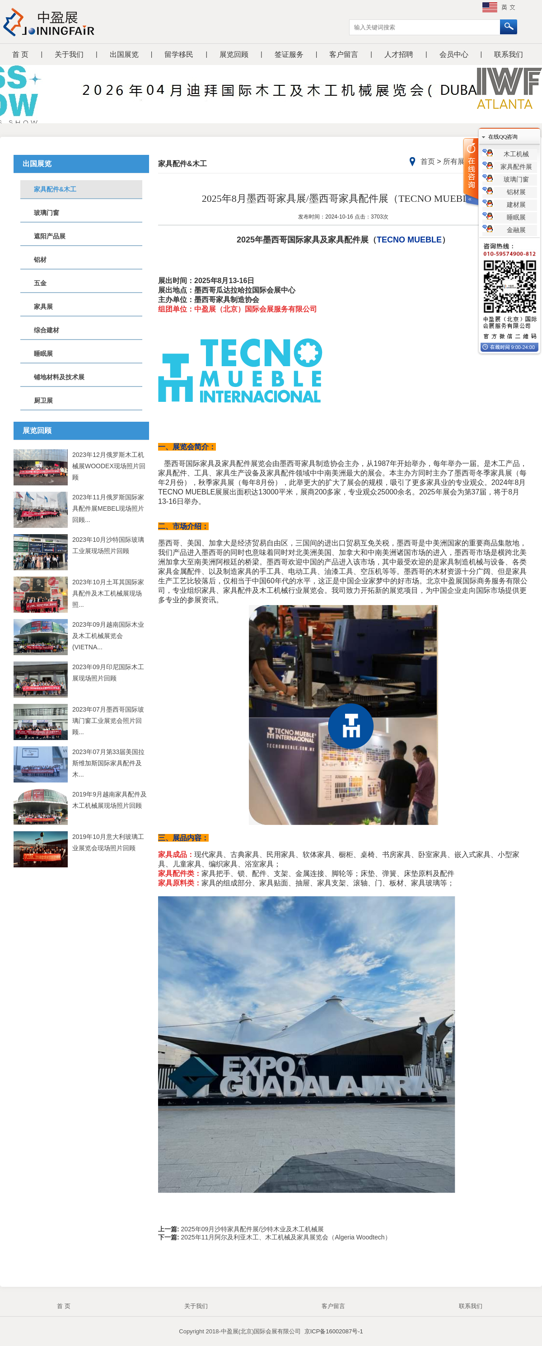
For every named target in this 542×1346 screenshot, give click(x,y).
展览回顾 (234, 54)
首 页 (20, 54)
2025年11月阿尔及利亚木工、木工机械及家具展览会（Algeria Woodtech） (285, 1237)
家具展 (43, 306)
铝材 (40, 259)
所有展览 (457, 161)
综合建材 (46, 330)
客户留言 (343, 54)
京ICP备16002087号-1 (333, 1331)
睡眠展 (43, 353)
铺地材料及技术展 (59, 377)
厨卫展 (43, 400)
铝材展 (516, 192)
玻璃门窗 (46, 212)
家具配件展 (516, 166)
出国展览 (124, 54)
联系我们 (508, 54)
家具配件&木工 (55, 189)
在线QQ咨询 (503, 137)
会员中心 (453, 54)
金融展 (516, 230)
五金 (40, 283)
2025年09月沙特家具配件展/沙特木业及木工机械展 (251, 1229)
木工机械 (516, 154)
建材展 (516, 204)
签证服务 (289, 54)
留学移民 (178, 54)
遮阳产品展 (49, 236)
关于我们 (69, 54)
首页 (428, 161)
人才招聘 (398, 54)
